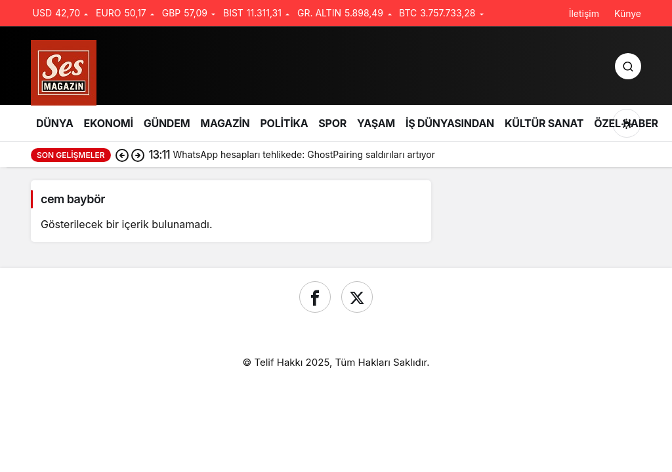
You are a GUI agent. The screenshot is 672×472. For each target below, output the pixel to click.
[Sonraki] (138, 155)
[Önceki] (122, 155)
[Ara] (628, 66)
